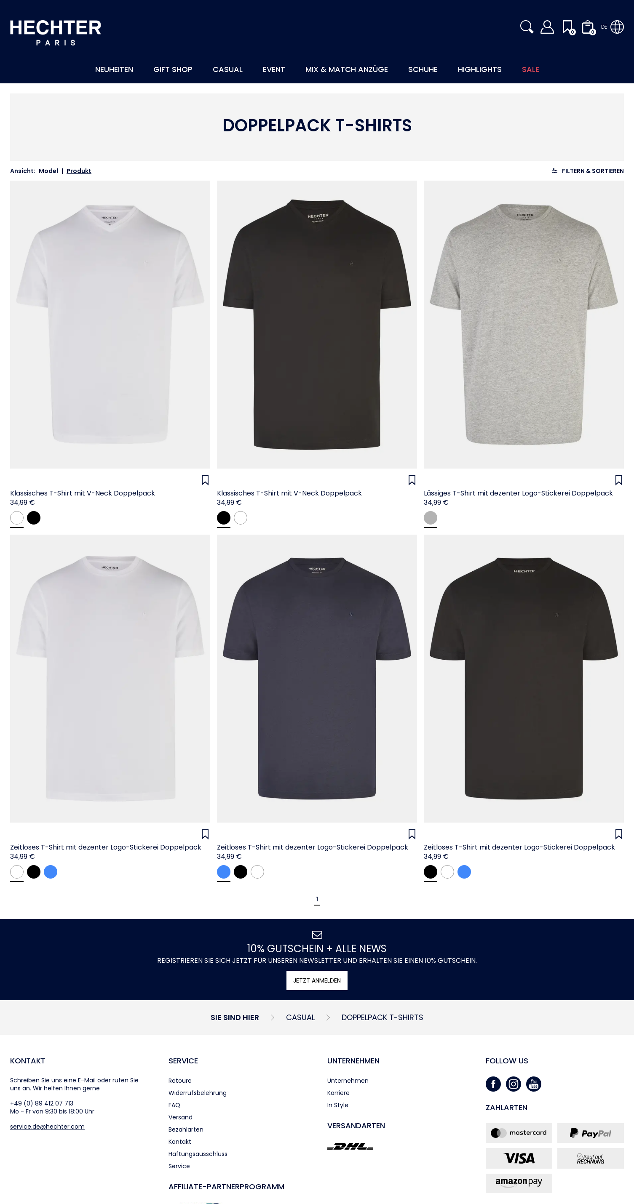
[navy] (50, 872)
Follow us (507, 1060)
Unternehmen (353, 1060)
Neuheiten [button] (114, 69)
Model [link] (48, 171)
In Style (337, 1105)
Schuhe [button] (423, 69)
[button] (527, 27)
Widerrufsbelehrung (198, 1093)
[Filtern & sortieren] (587, 171)
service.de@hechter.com (47, 1126)
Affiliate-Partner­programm (226, 1186)
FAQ (174, 1105)
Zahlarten (506, 1107)
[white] (17, 518)
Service (183, 1060)
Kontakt (27, 1060)
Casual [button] (228, 69)
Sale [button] (530, 69)
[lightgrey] (430, 518)
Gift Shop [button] (173, 69)
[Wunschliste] (205, 480)
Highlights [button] (480, 69)
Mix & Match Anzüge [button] (346, 69)
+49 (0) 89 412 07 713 (41, 1103)
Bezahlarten (186, 1129)
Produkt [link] (79, 171)
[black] (33, 518)
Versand (181, 1117)
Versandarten (356, 1125)
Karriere (338, 1093)
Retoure (180, 1080)
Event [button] (274, 69)
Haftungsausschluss (198, 1154)
